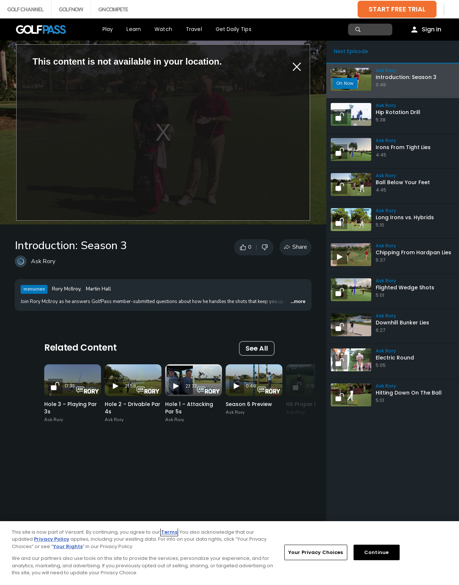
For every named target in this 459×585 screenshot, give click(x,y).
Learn (133, 29)
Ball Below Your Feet (403, 182)
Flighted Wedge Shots (405, 287)
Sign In (431, 29)
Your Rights (68, 546)
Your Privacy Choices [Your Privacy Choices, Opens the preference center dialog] (315, 552)
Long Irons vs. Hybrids (405, 217)
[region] (229, 553)
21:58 (130, 386)
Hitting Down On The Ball (409, 392)
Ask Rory (43, 261)
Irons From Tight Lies (403, 147)
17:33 (70, 386)
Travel (194, 29)
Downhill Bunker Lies (402, 322)
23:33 (191, 386)
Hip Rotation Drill (398, 112)
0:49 (251, 386)
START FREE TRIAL (397, 9)
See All (257, 348)
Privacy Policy (51, 539)
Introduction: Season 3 (406, 77)
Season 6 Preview (249, 404)
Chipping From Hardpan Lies (413, 252)
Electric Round (395, 357)
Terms (169, 532)
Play (107, 29)
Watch (163, 29)
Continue (376, 552)
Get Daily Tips (233, 29)
